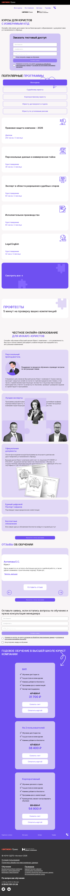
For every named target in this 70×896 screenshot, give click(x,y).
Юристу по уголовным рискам (35, 111)
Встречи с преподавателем (11, 870)
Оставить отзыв (35, 587)
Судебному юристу (35, 90)
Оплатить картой (35, 710)
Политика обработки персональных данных (20, 862)
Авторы (39, 8)
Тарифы (48, 8)
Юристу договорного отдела (35, 104)
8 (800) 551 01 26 (10, 884)
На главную (29, 8)
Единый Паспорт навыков (33, 869)
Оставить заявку (34, 60)
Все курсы (18, 8)
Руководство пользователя (34, 870)
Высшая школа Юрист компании (12, 869)
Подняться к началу (7, 835)
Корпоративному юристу (35, 97)
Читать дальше (10, 574)
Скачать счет (35, 704)
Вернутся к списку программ (35, 537)
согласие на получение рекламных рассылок (35, 66)
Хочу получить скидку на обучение (26, 57)
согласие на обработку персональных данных (39, 637)
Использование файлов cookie (35, 874)
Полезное (29, 867)
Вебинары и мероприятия (10, 872)
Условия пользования (10, 860)
